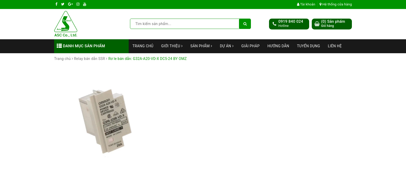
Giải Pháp (250, 46)
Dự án (227, 46)
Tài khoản (306, 4)
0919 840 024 (290, 21)
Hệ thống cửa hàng (336, 4)
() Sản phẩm (333, 23)
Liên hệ (335, 46)
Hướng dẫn (278, 46)
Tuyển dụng (308, 46)
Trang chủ (143, 46)
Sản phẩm (201, 46)
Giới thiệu (172, 46)
